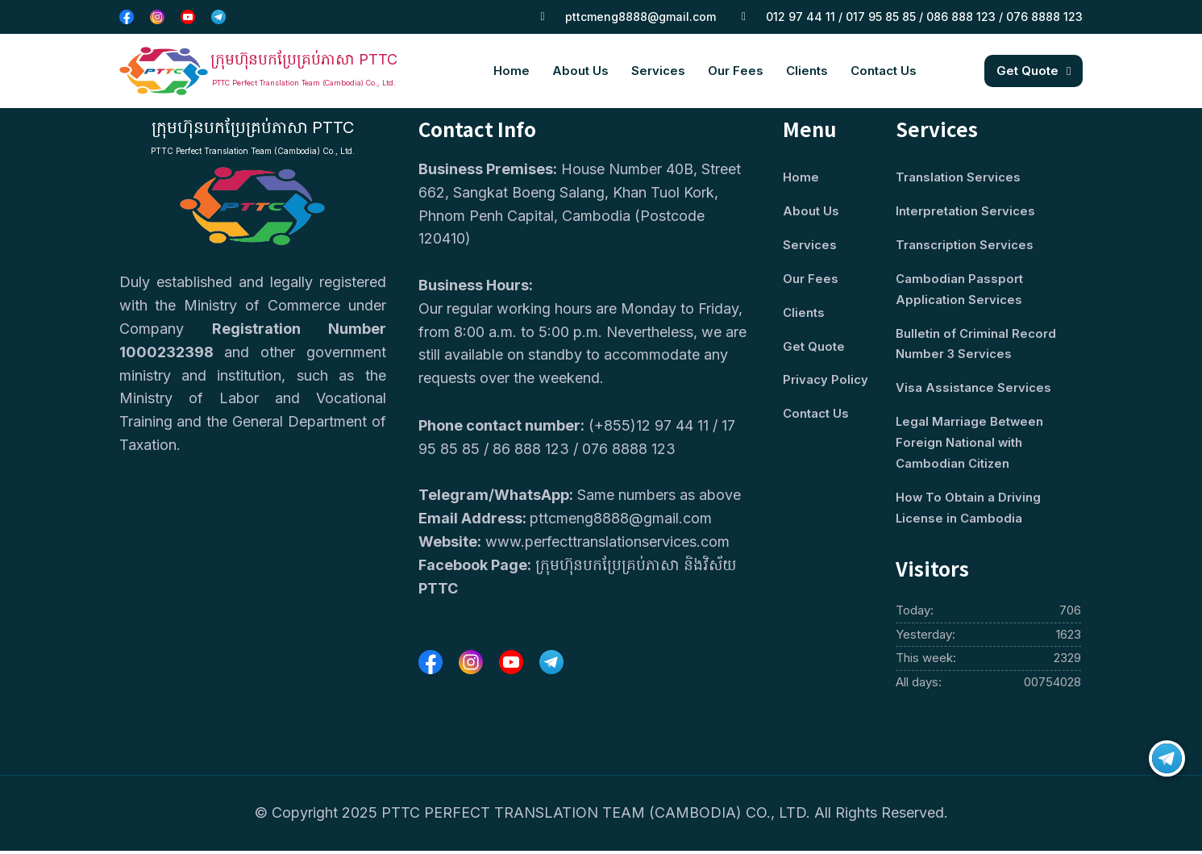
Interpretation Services (965, 211)
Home (511, 70)
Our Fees (735, 70)
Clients (807, 70)
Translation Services (958, 177)
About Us (580, 70)
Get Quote (814, 348)
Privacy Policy (825, 382)
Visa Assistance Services (973, 390)
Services (658, 70)
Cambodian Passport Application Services (959, 291)
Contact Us (884, 70)
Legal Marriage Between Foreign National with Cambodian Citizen (970, 446)
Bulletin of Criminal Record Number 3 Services (976, 345)
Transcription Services (965, 245)
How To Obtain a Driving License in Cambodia (969, 512)
